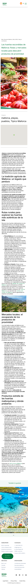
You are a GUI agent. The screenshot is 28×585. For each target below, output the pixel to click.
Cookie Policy (22, 580)
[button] (14, 134)
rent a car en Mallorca (15, 463)
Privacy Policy (14, 580)
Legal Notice (5, 580)
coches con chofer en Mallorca (12, 291)
